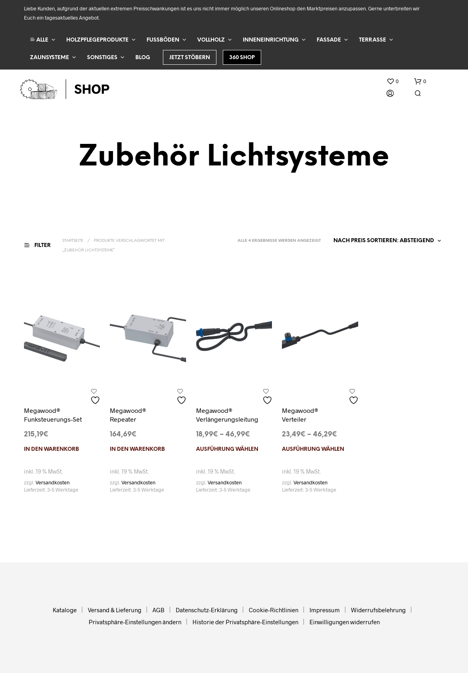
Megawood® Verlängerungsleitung (227, 414)
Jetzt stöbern (189, 57)
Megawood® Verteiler (300, 414)
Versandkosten (52, 482)
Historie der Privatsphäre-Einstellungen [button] (245, 621)
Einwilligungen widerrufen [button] (344, 621)
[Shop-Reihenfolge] (385, 241)
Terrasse (372, 40)
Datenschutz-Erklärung (207, 609)
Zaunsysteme (49, 57)
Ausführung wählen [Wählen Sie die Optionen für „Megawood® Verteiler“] (313, 449)
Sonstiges (102, 57)
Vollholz (211, 40)
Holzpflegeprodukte (97, 40)
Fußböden (163, 40)
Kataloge (65, 609)
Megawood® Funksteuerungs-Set (53, 414)
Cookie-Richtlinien (273, 609)
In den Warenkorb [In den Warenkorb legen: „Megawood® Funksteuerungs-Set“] (51, 449)
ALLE (39, 40)
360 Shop (242, 57)
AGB (159, 609)
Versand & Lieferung (114, 609)
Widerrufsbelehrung (378, 609)
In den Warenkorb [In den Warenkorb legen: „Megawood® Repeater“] (137, 449)
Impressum (324, 609)
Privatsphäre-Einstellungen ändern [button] (135, 621)
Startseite (72, 241)
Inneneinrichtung (271, 40)
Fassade (329, 40)
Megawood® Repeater (128, 414)
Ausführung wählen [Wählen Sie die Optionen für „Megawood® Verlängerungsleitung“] (227, 449)
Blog (142, 57)
